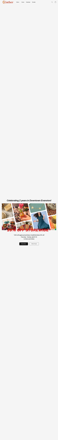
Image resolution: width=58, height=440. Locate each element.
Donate (33, 2)
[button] (8, 2)
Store (18, 2)
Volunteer (28, 2)
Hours (22, 2)
